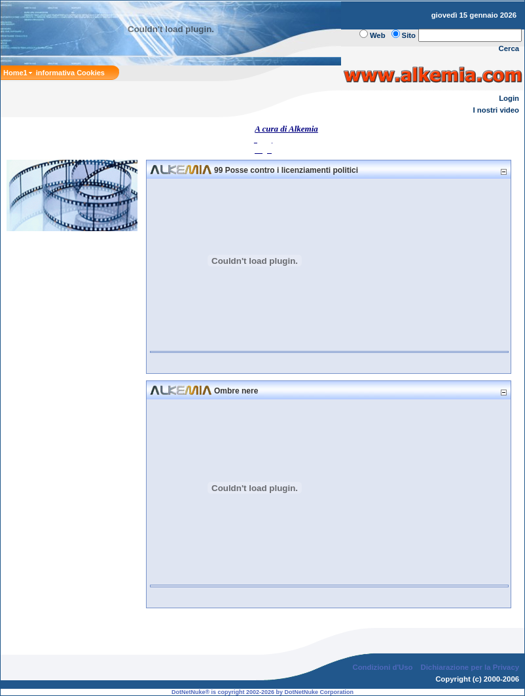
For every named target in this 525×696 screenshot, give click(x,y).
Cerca (509, 48)
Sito (409, 35)
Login (509, 98)
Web (378, 35)
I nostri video (496, 110)
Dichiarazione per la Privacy (470, 667)
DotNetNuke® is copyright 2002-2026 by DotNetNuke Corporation (262, 692)
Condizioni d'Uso (382, 667)
